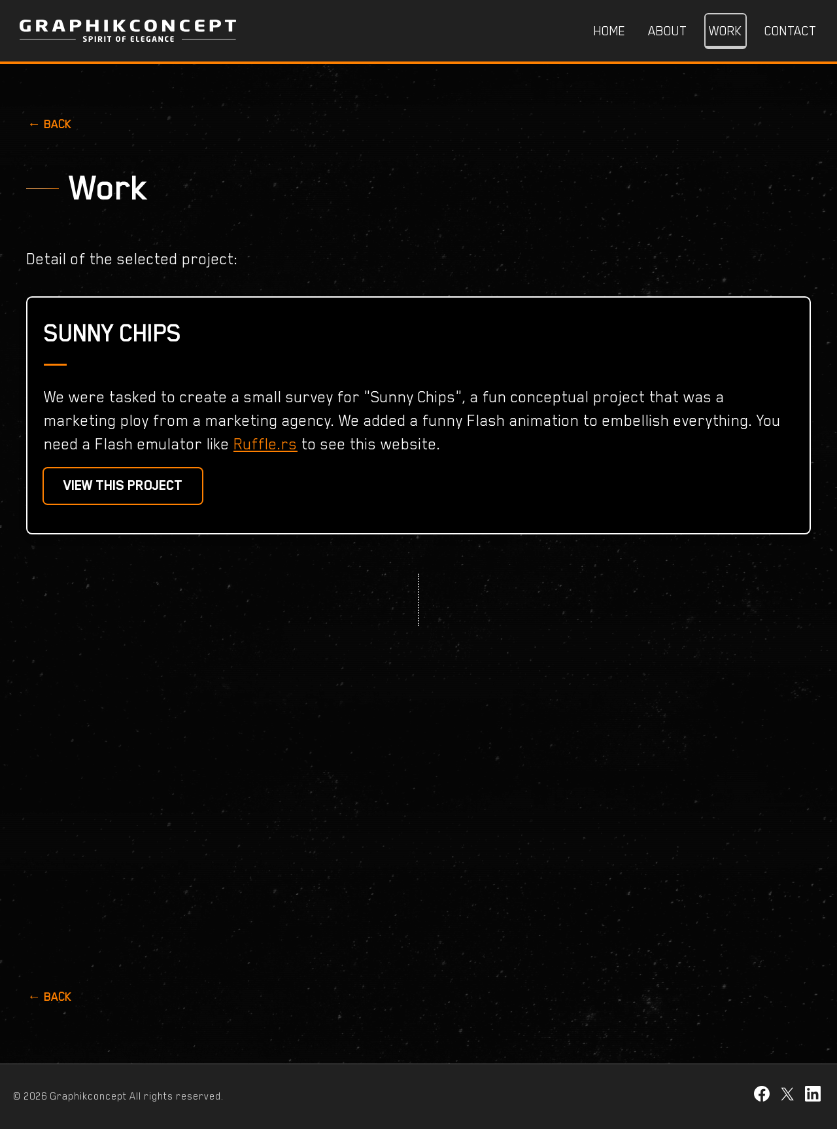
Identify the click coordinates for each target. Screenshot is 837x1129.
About (667, 31)
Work (725, 31)
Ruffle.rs (265, 444)
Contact (790, 31)
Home (610, 31)
